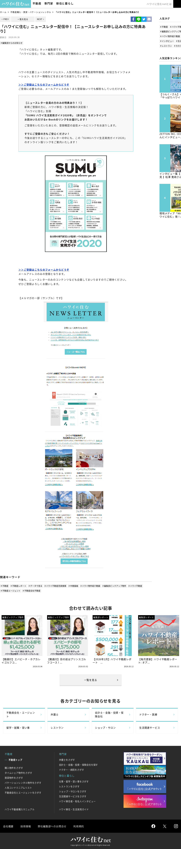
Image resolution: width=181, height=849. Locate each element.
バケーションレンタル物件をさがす (23, 782)
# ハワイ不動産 (135, 585)
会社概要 (8, 826)
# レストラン (166, 45)
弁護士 (54, 714)
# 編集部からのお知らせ (11, 42)
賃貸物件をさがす (14, 777)
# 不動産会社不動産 (31, 590)
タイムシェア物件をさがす (18, 773)
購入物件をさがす (14, 768)
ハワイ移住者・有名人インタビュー (77, 801)
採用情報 (25, 826)
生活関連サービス (149, 727)
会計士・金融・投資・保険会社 (109, 714)
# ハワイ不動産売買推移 (55, 585)
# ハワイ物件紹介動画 (90, 585)
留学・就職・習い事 (18, 727)
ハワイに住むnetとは (159, 4)
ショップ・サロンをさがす (73, 791)
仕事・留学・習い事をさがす (74, 781)
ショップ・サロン (105, 727)
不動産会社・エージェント (20, 714)
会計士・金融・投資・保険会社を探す (78, 764)
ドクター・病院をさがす (71, 769)
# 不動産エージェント (10, 590)
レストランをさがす (69, 786)
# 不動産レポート (18, 585)
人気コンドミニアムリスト (18, 787)
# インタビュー (167, 40)
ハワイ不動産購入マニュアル (19, 809)
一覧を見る (22, 19)
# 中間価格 (73, 585)
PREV (6, 19)
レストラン (57, 727)
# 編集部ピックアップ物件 (114, 585)
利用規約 (78, 826)
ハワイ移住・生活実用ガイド (74, 809)
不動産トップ (15, 759)
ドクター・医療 (148, 714)
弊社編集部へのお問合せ (52, 826)
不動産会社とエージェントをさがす (23, 792)
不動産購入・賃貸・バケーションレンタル (30, 12)
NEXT (39, 19)
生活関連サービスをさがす (73, 796)
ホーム (3, 12)
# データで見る (35, 585)
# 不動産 (4, 585)
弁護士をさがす (67, 759)
